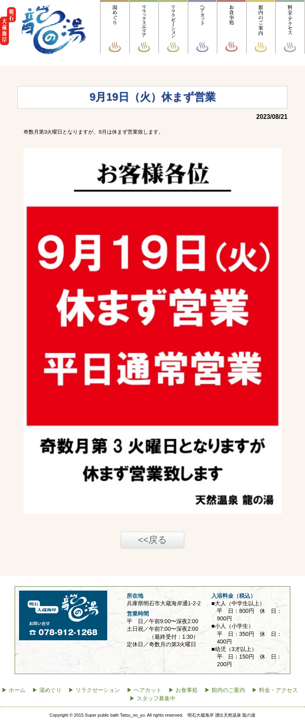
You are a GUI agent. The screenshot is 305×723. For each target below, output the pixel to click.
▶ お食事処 (183, 690)
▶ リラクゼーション (94, 690)
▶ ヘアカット (144, 690)
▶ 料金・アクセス (275, 690)
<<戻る (152, 540)
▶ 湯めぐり (47, 690)
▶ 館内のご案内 (225, 690)
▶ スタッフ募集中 (152, 699)
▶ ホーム (13, 690)
